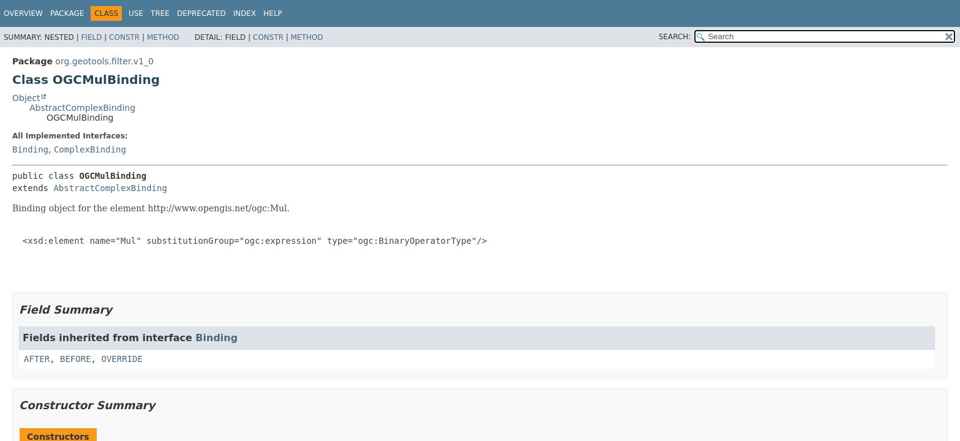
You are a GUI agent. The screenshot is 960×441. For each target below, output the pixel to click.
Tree (160, 13)
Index (245, 13)
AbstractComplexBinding (82, 108)
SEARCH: (675, 36)
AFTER (37, 359)
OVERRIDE (121, 359)
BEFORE (75, 359)
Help (272, 13)
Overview (23, 13)
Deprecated (201, 13)
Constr (124, 37)
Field (91, 37)
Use (136, 13)
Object (26, 98)
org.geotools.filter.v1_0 (104, 61)
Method (163, 37)
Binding (30, 149)
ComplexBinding (90, 149)
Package (67, 13)
